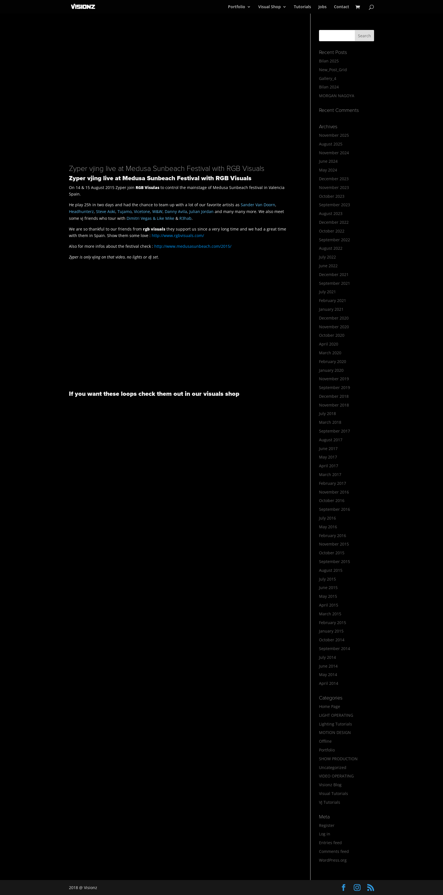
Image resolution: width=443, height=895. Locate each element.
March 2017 (330, 474)
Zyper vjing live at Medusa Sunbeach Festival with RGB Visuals (166, 168)
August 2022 (330, 248)
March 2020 (330, 352)
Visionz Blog (330, 784)
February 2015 (332, 622)
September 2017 (334, 431)
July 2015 (327, 579)
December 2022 (334, 222)
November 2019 (334, 378)
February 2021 (332, 300)
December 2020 (334, 318)
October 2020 (331, 335)
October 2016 (331, 500)
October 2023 (331, 196)
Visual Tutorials (333, 793)
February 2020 (332, 361)
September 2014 (334, 648)
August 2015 (330, 570)
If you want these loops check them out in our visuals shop (154, 393)
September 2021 (334, 283)
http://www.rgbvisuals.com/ (178, 235)
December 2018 (334, 396)
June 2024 (328, 161)
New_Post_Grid (333, 69)
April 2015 (328, 605)
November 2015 (334, 544)
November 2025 (334, 135)
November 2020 (334, 326)
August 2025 (330, 144)
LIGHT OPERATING (336, 715)
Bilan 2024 (329, 87)
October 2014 (331, 639)
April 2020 (328, 344)
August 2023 (330, 213)
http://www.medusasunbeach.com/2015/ (192, 246)
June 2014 (328, 666)
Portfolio (236, 7)
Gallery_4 (327, 78)
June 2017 (328, 448)
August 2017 (330, 439)
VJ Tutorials (329, 802)
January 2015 (331, 631)
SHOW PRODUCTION (338, 758)
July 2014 (327, 657)
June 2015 (328, 587)
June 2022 (328, 265)
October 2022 (331, 231)
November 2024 (334, 152)
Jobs (322, 7)
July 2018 (327, 413)
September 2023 (334, 204)
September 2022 (334, 239)
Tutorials (302, 7)
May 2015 (328, 596)
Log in (324, 834)
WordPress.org (333, 860)
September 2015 (334, 561)
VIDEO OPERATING (336, 776)
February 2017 (332, 483)
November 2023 (334, 187)
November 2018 (334, 405)
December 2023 (334, 178)
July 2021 (327, 291)
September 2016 (334, 509)
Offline (325, 741)
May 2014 (328, 674)
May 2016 (328, 526)
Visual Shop (269, 7)
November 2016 (334, 492)
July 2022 (327, 257)
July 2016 (327, 518)
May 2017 (328, 457)
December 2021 (334, 274)
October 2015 (331, 552)
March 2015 (330, 613)
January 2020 (331, 370)
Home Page (329, 706)
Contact (341, 7)
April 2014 (328, 683)
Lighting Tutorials (335, 724)
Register (327, 825)
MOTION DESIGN (335, 732)
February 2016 (332, 535)
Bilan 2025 (329, 61)
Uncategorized (332, 767)
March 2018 (330, 422)
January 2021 (331, 309)
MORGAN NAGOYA (336, 95)
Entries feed (330, 842)
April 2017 (328, 465)
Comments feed (334, 851)
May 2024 (328, 170)
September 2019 (334, 387)
